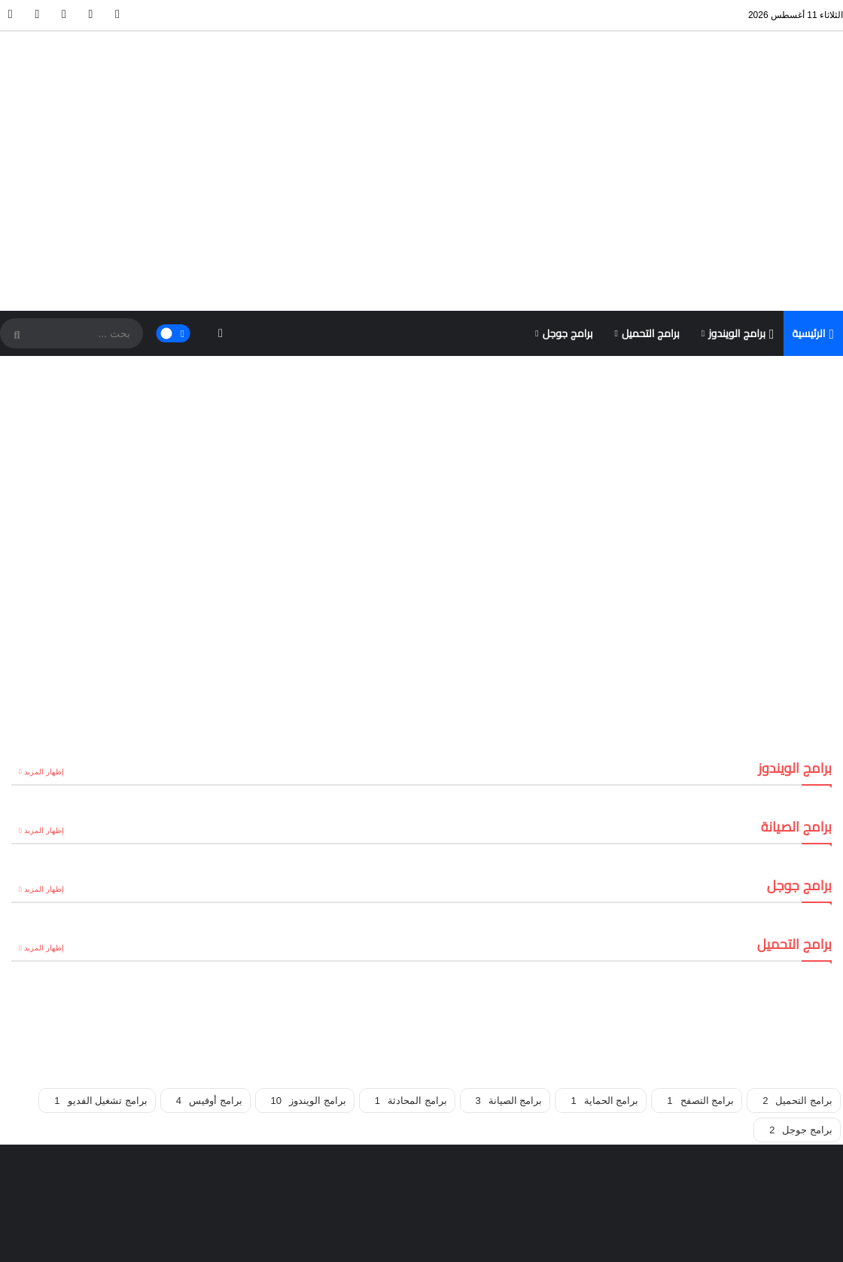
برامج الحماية (604, 966)
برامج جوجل (568, 199)
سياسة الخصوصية (46, 1240)
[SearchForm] (15, 200)
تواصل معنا (178, 1240)
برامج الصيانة (509, 966)
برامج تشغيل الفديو (100, 966)
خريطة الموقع (120, 1240)
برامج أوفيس (209, 966)
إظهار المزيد (49, 637)
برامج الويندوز (741, 199)
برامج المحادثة (411, 966)
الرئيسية (814, 199)
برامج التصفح (700, 966)
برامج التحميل (651, 199)
